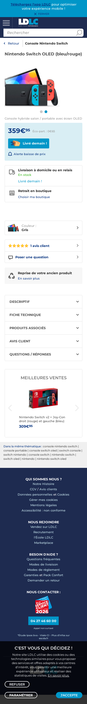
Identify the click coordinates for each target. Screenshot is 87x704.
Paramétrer (21, 695)
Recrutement (43, 532)
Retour (13, 43)
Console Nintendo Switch (46, 43)
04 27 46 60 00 (43, 621)
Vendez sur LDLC (43, 527)
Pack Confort (53, 575)
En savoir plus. (58, 675)
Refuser (17, 684)
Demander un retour (44, 580)
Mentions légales (43, 505)
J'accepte (69, 695)
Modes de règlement (43, 570)
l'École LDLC (43, 537)
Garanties (31, 575)
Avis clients (48, 489)
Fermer (43, 14)
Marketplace (43, 543)
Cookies (63, 494)
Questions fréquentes (43, 559)
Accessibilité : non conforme (43, 510)
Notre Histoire (43, 484)
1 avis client (28, 246)
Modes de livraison (43, 564)
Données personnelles (35, 494)
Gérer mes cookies (43, 500)
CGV (33, 489)
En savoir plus (29, 278)
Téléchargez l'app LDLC (31, 4)
